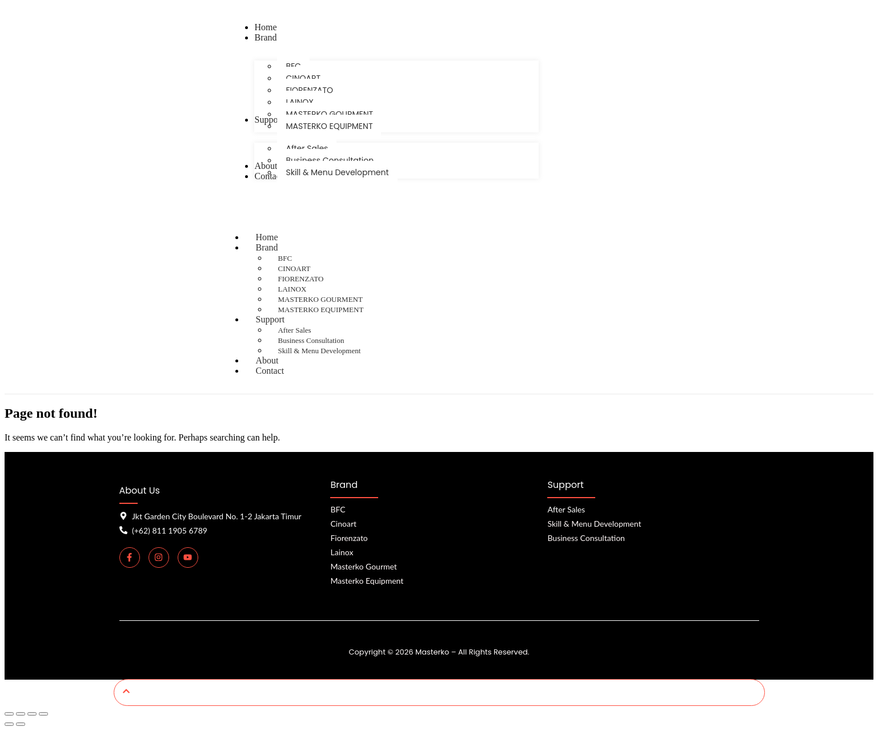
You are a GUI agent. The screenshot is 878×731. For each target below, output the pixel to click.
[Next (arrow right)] (20, 724)
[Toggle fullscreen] (20, 714)
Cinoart (343, 523)
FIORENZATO (300, 278)
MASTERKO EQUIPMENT (320, 309)
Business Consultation (311, 340)
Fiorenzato (348, 538)
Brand (277, 247)
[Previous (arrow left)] (9, 724)
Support (280, 319)
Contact (269, 370)
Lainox (341, 552)
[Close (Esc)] (43, 714)
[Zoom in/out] (9, 714)
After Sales (294, 330)
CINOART (294, 268)
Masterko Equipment (366, 580)
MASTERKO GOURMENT (320, 299)
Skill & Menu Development (319, 350)
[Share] (32, 714)
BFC (285, 258)
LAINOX (292, 289)
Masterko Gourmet (363, 566)
